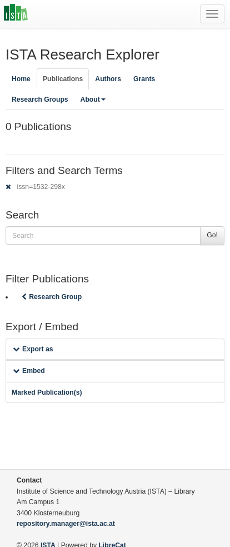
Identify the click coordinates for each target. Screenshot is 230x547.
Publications (63, 79)
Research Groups (40, 99)
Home (21, 79)
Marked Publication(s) (47, 392)
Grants (144, 79)
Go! (212, 235)
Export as (33, 349)
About (93, 99)
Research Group (50, 297)
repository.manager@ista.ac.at (66, 524)
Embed (29, 371)
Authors (108, 79)
